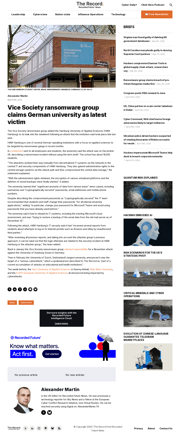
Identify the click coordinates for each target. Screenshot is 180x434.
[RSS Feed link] (59, 428)
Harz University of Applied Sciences (51, 269)
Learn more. (61, 323)
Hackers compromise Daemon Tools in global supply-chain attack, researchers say (146, 67)
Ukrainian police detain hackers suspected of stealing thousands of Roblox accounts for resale (147, 140)
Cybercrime (26, 302)
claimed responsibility (76, 249)
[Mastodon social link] (45, 428)
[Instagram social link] (39, 428)
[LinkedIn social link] (32, 428)
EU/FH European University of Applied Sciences (42, 272)
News (12, 302)
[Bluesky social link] (52, 428)
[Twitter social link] (25, 428)
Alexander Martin (18, 95)
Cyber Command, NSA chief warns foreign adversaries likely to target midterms (147, 123)
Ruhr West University (101, 269)
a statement (16, 150)
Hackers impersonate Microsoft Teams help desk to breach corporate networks (148, 156)
